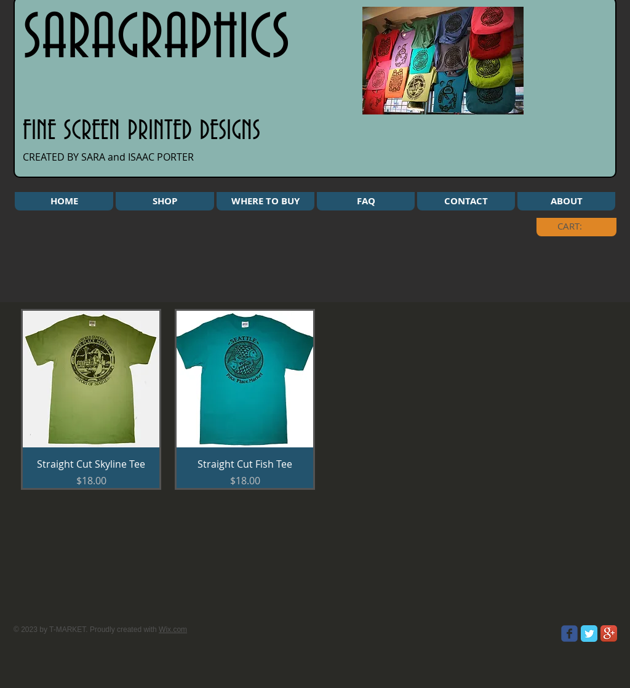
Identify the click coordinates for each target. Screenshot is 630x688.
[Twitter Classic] (589, 633)
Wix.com (173, 629)
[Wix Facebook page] (569, 633)
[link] (579, 226)
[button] (165, 201)
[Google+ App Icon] (608, 633)
